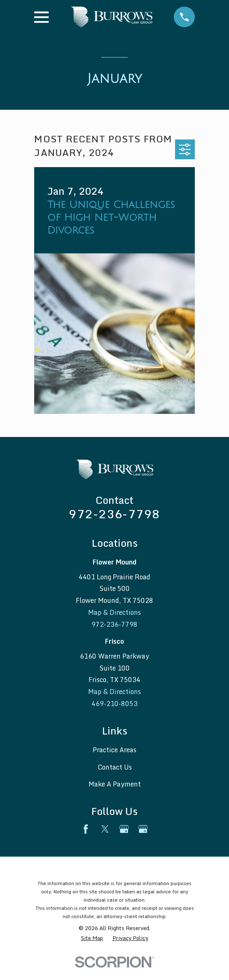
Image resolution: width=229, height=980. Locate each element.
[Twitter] (105, 829)
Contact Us (115, 767)
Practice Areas (114, 749)
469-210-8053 (114, 703)
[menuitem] (92, 938)
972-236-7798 (114, 513)
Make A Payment (115, 784)
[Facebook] (85, 829)
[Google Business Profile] (124, 829)
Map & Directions (114, 612)
